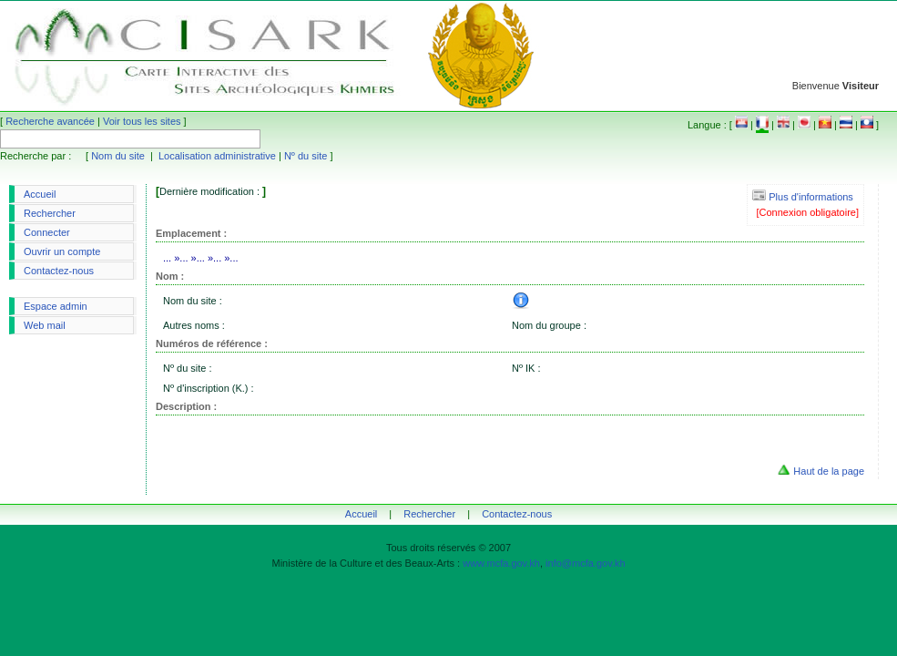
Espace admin (55, 306)
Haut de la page (828, 471)
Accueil (40, 194)
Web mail (45, 325)
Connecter (47, 232)
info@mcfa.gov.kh (585, 563)
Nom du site (118, 155)
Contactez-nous (59, 270)
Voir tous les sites (142, 121)
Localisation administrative (217, 155)
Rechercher (50, 213)
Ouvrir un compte (62, 251)
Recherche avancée (50, 121)
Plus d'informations (802, 196)
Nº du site (305, 155)
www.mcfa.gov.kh (501, 563)
